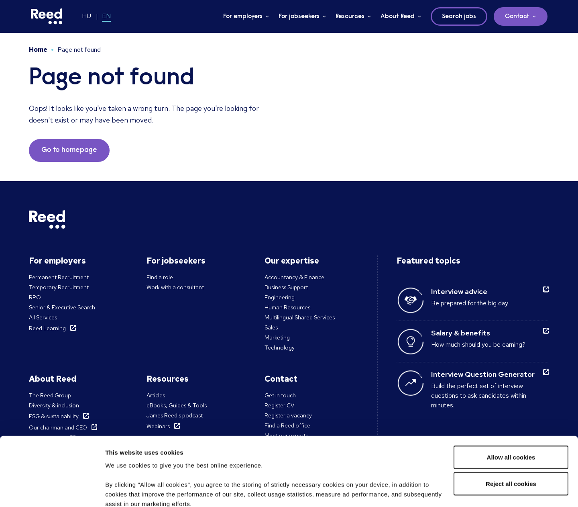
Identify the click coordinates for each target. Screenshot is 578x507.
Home (38, 49)
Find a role (160, 277)
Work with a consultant (175, 287)
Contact (517, 16)
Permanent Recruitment (59, 277)
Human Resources (287, 307)
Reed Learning (47, 328)
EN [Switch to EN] (106, 16)
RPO (35, 297)
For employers (243, 16)
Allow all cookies (511, 394)
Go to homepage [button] (69, 150)
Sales (271, 327)
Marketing (277, 337)
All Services (43, 317)
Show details (123, 491)
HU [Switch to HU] (86, 16)
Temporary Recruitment (59, 287)
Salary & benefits (460, 332)
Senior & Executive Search (62, 307)
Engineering (280, 297)
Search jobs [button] (459, 16)
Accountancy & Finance (294, 277)
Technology (280, 347)
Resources (350, 16)
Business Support (286, 287)
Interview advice (459, 291)
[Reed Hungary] (47, 16)
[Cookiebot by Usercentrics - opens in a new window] (52, 491)
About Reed (398, 16)
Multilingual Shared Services (300, 317)
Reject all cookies (511, 420)
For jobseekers (299, 16)
